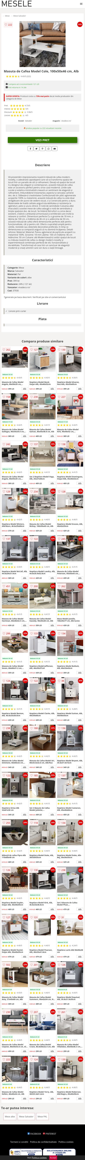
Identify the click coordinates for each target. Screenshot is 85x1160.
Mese (7, 16)
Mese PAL (42, 1116)
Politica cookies (66, 1141)
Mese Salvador (19, 16)
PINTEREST (49, 1133)
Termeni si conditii (19, 1141)
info (24, 388)
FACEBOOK (34, 1133)
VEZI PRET (42, 140)
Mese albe (10, 1116)
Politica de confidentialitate (43, 1141)
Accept (53, 1157)
